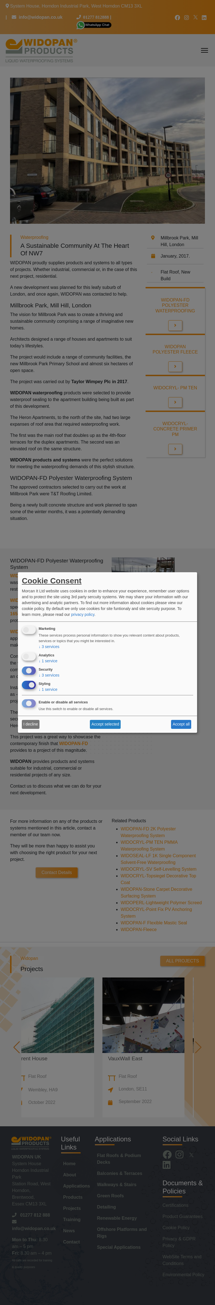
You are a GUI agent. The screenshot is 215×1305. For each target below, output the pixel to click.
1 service (48, 661)
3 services (49, 647)
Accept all (181, 724)
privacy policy (82, 615)
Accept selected (105, 724)
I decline (31, 724)
